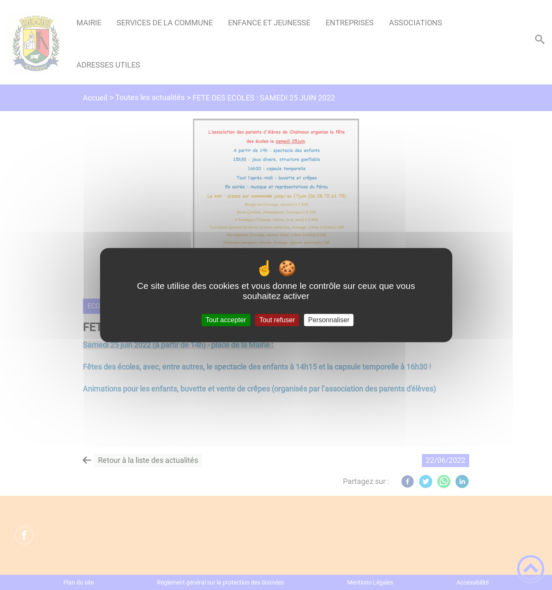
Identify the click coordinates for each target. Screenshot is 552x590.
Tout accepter (226, 320)
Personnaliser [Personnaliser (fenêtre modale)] (329, 320)
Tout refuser (277, 320)
